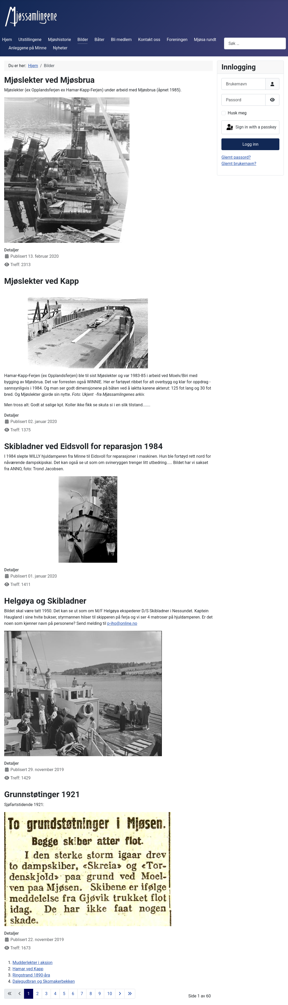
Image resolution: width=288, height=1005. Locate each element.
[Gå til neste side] (120, 994)
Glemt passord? (236, 157)
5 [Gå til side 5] (64, 993)
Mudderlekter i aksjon (32, 962)
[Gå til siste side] (129, 994)
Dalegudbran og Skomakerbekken (44, 981)
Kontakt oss (149, 39)
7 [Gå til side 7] (82, 993)
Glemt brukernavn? (238, 163)
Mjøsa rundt (205, 39)
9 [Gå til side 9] (99, 993)
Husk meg (237, 112)
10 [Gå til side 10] (109, 993)
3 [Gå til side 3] (46, 993)
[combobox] (255, 43)
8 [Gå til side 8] (91, 993)
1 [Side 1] (28, 993)
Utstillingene (30, 39)
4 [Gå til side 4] (55, 993)
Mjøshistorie (59, 39)
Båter (99, 39)
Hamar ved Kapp (28, 968)
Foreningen (177, 39)
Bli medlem (121, 39)
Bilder (83, 39)
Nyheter (60, 47)
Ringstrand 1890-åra (31, 975)
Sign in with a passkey (251, 127)
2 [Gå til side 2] (37, 993)
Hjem (7, 39)
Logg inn (250, 144)
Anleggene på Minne (27, 47)
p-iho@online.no (122, 623)
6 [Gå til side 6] (73, 993)
